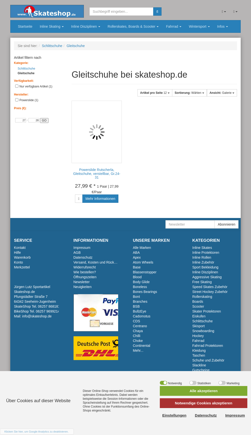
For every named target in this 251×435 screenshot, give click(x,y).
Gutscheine (201, 370)
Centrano (140, 326)
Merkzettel (22, 267)
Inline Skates (202, 248)
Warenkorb (22, 257)
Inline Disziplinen (85, 26)
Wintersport (199, 26)
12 (155, 93)
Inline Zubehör (203, 262)
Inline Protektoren (205, 252)
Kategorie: (21, 63)
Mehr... (138, 350)
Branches (140, 301)
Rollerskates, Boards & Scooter (133, 26)
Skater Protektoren (206, 311)
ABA (136, 252)
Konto (18, 262)
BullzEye (139, 311)
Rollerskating (202, 297)
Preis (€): (20, 108)
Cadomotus (142, 316)
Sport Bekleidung (205, 267)
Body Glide (141, 282)
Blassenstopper (145, 272)
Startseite (25, 26)
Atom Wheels (143, 262)
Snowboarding (203, 331)
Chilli (136, 336)
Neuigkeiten (83, 287)
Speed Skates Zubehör (209, 287)
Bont (136, 297)
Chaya (138, 331)
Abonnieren (226, 224)
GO (44, 120)
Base (137, 267)
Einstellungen (174, 415)
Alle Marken (142, 248)
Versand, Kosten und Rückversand (100, 262)
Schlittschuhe (25, 68)
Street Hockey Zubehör (210, 292)
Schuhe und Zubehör (208, 360)
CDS (136, 321)
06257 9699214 (48, 311)
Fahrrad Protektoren (207, 346)
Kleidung (199, 350)
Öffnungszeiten (85, 277)
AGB (77, 252)
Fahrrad (173, 26)
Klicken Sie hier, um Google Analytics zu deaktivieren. (36, 431)
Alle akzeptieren (203, 391)
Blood (137, 277)
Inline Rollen (201, 257)
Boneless (140, 287)
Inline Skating (52, 26)
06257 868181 (49, 306)
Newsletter (82, 282)
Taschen (198, 355)
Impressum (82, 248)
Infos (222, 26)
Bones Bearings (145, 292)
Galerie (222, 93)
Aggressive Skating (207, 277)
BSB (136, 306)
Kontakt (19, 248)
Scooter (198, 306)
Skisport (198, 326)
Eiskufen (199, 316)
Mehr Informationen (100, 199)
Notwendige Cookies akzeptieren (203, 403)
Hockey (198, 336)
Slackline (199, 365)
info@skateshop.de (36, 316)
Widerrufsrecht (85, 267)
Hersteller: (21, 94)
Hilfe (17, 252)
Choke (138, 341)
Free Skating (202, 282)
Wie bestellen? (85, 272)
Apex (137, 257)
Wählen (189, 93)
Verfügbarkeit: (24, 81)
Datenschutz (83, 257)
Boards (197, 301)
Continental (141, 346)
